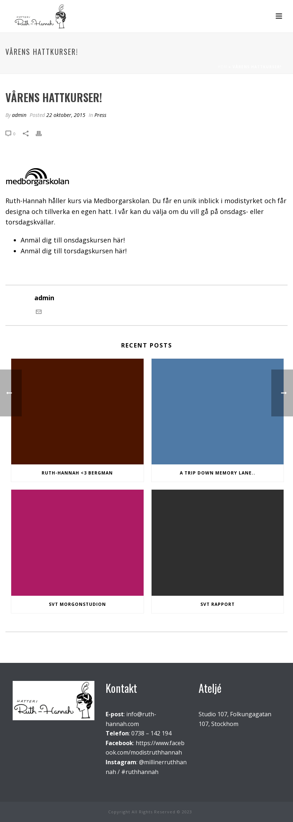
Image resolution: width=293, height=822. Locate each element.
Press (100, 115)
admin (19, 115)
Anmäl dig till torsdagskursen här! (74, 250)
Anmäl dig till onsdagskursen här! (73, 240)
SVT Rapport (217, 604)
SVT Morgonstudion (77, 604)
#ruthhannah (139, 772)
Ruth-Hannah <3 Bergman (77, 473)
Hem (222, 66)
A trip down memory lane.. (217, 473)
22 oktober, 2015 (65, 115)
